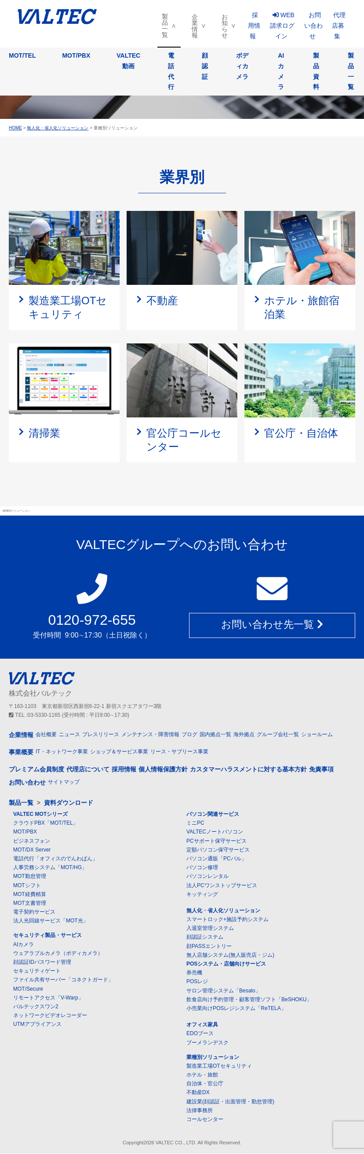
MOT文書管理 (29, 903)
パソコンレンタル (207, 877)
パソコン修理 (202, 868)
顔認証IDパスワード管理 (42, 962)
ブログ (189, 734)
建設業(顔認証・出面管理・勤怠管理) (230, 1102)
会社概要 (46, 734)
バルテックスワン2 (35, 1007)
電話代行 (171, 71)
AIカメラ (281, 71)
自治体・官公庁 (204, 1084)
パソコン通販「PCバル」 (216, 859)
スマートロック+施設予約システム (227, 920)
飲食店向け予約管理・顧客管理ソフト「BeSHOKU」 (249, 1000)
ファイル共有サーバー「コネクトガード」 (63, 980)
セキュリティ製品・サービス (47, 936)
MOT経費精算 (29, 895)
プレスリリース (100, 734)
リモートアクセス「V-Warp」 (48, 998)
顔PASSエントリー (209, 946)
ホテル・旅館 (202, 1075)
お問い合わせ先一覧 (272, 625)
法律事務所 (199, 1111)
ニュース (69, 734)
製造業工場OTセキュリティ (219, 1066)
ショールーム (317, 734)
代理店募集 (339, 25)
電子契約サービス (34, 912)
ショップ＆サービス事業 (119, 752)
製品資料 (316, 71)
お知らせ (225, 26)
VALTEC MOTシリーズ (40, 814)
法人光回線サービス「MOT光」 (50, 921)
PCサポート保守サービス (216, 841)
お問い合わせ (313, 25)
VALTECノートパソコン (214, 832)
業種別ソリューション (212, 1057)
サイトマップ (64, 782)
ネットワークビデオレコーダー (50, 1016)
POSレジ (197, 982)
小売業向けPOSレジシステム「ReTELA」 (236, 1009)
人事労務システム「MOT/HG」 (50, 868)
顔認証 (205, 66)
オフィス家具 (202, 1025)
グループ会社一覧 (278, 734)
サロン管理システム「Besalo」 (223, 991)
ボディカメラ (242, 66)
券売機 (194, 973)
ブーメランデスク (207, 1043)
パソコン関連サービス (212, 814)
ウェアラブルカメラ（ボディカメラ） (58, 954)
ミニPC (195, 823)
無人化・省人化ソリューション (223, 911)
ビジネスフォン (31, 841)
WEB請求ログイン (282, 25)
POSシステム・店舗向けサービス (226, 964)
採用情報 (254, 25)
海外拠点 (244, 734)
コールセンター (204, 1120)
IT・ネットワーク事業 (62, 752)
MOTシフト (27, 885)
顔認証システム (204, 937)
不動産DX (198, 1093)
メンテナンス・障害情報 (150, 734)
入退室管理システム (210, 928)
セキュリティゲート (37, 971)
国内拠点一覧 (215, 734)
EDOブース (200, 1034)
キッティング (202, 895)
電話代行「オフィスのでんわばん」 (55, 859)
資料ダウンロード (68, 803)
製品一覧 (165, 25)
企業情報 (195, 26)
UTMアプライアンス (37, 1024)
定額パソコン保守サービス (218, 850)
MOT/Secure (28, 989)
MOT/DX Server (32, 850)
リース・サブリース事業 (179, 752)
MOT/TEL (22, 55)
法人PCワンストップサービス (221, 885)
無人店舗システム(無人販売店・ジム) (230, 955)
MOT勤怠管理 (29, 877)
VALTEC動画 (128, 61)
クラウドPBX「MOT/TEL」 (45, 823)
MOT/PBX (76, 55)
